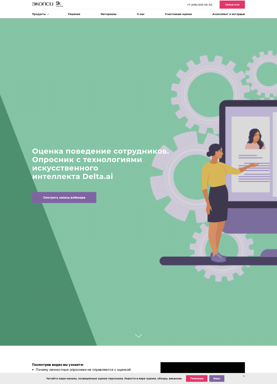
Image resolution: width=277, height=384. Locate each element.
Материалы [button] (108, 14)
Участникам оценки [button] (178, 14)
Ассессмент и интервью (228, 14)
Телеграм (196, 378)
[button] (232, 5)
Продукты (39, 14)
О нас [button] (140, 14)
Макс (216, 378)
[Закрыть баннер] (244, 376)
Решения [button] (74, 14)
